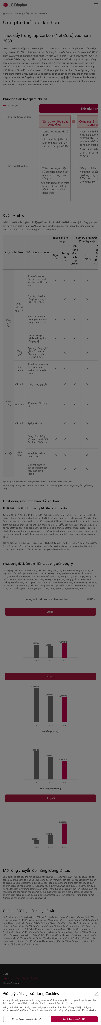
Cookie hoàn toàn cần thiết (74, 1019)
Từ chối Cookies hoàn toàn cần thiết (27, 1019)
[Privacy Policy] (89, 1010)
